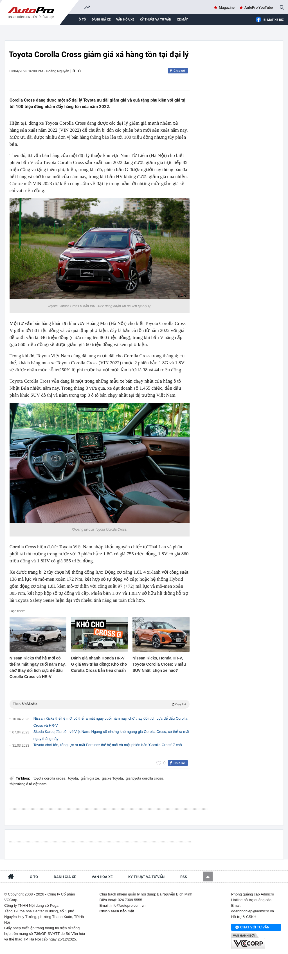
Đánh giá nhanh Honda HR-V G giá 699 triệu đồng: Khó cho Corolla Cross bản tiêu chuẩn (99, 664)
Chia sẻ (179, 71)
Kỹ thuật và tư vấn (155, 19)
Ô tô (82, 19)
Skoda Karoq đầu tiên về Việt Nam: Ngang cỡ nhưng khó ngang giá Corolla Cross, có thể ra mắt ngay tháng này (111, 735)
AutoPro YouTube (258, 7)
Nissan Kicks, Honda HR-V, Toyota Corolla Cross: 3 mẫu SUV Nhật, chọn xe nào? (159, 664)
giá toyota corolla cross (145, 778)
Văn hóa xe (125, 19)
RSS (183, 877)
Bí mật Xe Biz (269, 20)
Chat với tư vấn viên (252, 927)
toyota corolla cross (49, 778)
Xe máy (182, 19)
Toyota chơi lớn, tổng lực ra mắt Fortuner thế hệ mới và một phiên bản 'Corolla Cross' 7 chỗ (107, 745)
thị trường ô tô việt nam (28, 784)
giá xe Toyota (113, 778)
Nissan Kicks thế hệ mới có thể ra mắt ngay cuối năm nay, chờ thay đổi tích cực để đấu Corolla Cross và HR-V (38, 667)
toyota (73, 778)
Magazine (227, 7)
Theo (99, 704)
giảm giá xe (90, 778)
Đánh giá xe (101, 19)
